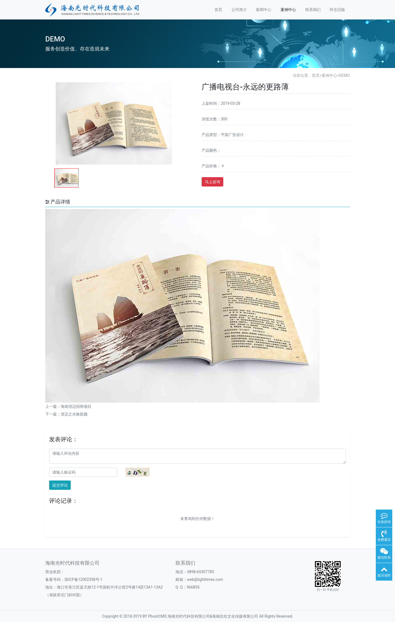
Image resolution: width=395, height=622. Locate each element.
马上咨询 (212, 182)
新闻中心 (263, 9)
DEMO (344, 75)
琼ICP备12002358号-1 (83, 579)
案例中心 (288, 9)
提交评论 (60, 485)
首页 (218, 9)
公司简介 (239, 9)
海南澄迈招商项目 (76, 406)
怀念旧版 (337, 9)
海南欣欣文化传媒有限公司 (235, 616)
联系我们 (313, 9)
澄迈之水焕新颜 (74, 414)
